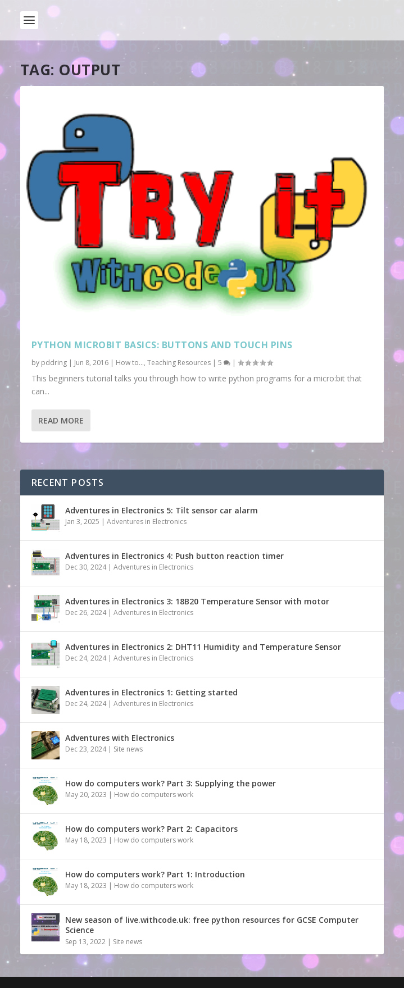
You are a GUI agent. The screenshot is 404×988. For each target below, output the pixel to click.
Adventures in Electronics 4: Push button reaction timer (174, 555)
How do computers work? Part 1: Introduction (155, 874)
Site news (128, 749)
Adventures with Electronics (119, 737)
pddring (54, 362)
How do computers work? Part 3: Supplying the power (170, 783)
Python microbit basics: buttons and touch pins (162, 345)
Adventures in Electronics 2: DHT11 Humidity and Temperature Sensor (203, 646)
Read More (61, 420)
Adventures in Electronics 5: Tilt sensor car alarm (161, 510)
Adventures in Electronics (147, 521)
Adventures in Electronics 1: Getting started (151, 692)
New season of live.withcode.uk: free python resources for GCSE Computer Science (211, 924)
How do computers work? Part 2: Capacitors (151, 828)
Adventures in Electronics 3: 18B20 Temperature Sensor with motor (197, 601)
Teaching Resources (179, 362)
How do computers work (153, 794)
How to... (130, 362)
